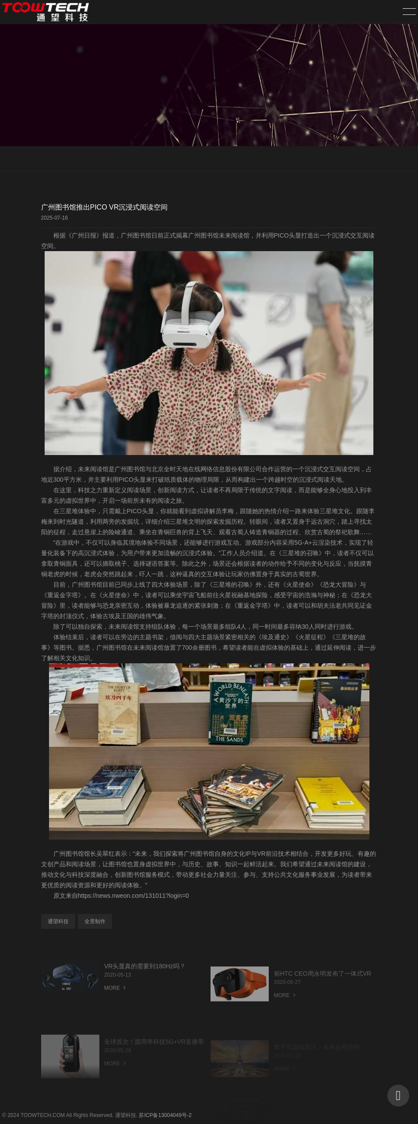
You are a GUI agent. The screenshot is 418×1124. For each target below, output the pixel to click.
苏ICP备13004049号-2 (165, 1115)
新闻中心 (333, 159)
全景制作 (94, 921)
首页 (306, 159)
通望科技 (58, 921)
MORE (115, 996)
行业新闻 (366, 159)
